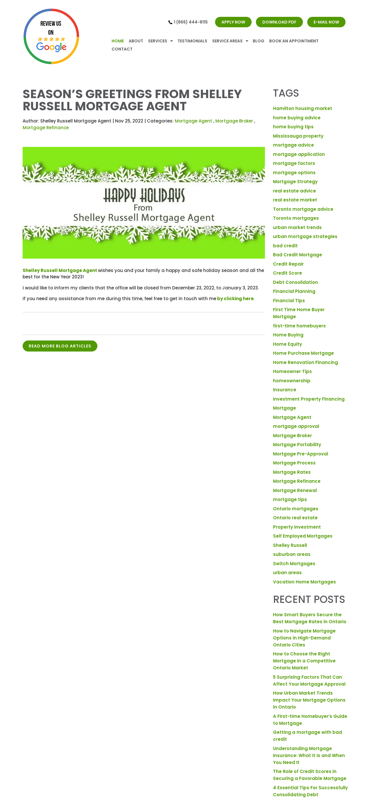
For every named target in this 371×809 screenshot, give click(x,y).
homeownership (291, 381)
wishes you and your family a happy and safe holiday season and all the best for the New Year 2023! (143, 273)
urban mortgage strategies (305, 236)
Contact (122, 49)
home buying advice (297, 118)
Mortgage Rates (292, 472)
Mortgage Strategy (295, 182)
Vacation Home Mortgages (304, 582)
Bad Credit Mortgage (297, 255)
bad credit (285, 246)
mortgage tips (290, 499)
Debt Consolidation (295, 282)
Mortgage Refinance (46, 128)
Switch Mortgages (294, 564)
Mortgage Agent (193, 121)
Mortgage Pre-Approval (300, 454)
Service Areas (227, 41)
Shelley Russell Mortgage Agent (60, 270)
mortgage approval (296, 426)
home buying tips (293, 127)
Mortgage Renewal (295, 490)
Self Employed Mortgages (302, 536)
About (136, 41)
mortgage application (299, 154)
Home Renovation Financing (305, 362)
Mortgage (284, 408)
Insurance (284, 390)
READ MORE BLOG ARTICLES (60, 346)
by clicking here (235, 299)
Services (157, 41)
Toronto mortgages (296, 218)
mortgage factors (294, 163)
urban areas (287, 573)
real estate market (295, 200)
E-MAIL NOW (326, 22)
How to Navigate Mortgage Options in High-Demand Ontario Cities (304, 638)
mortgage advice (293, 145)
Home (118, 41)
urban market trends (297, 227)
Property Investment (297, 527)
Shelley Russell (290, 545)
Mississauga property (298, 136)
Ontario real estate (295, 518)
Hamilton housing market (302, 108)
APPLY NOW (233, 22)
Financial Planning (294, 291)
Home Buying (288, 335)
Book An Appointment (294, 41)
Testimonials (192, 41)
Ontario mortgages (295, 509)
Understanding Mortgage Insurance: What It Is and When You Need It (309, 755)
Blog (258, 41)
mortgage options (294, 173)
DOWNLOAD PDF (279, 22)
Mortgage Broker (234, 121)
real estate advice (294, 191)
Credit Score (287, 273)
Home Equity (287, 344)
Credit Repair (288, 264)
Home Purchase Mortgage (303, 353)
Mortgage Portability (297, 445)
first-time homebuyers (299, 326)
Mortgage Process (294, 463)
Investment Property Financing (309, 399)
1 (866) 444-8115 (191, 22)
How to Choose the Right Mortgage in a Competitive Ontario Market (304, 661)
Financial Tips (289, 301)
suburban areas (291, 554)
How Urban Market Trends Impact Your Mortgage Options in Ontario (309, 700)
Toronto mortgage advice (303, 209)
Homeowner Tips (292, 371)
